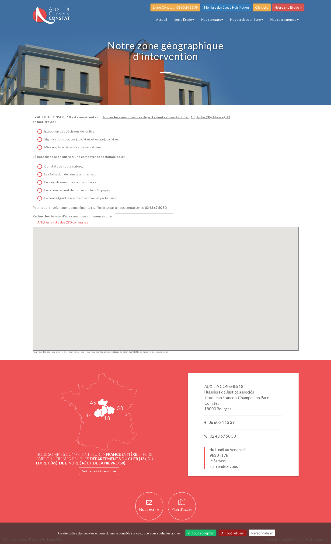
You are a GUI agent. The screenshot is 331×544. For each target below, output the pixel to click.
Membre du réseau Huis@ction (226, 7)
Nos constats (212, 19)
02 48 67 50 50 (220, 436)
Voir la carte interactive (99, 471)
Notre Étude (184, 19)
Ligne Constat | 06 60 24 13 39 (175, 7)
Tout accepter (201, 533)
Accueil (161, 19)
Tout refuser (232, 533)
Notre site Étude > (288, 7)
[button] (163, 286)
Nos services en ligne (246, 19)
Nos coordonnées (284, 19)
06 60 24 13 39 (219, 422)
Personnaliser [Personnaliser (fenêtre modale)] (262, 533)
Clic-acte (261, 7)
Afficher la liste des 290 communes (62, 222)
